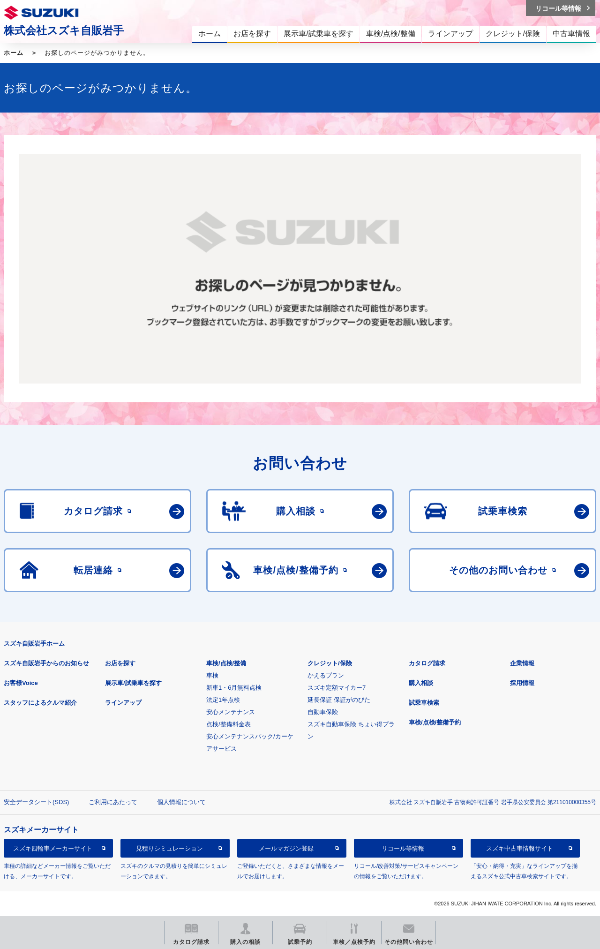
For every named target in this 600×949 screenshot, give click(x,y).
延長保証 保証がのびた (339, 699)
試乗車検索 (424, 702)
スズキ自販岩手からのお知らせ (46, 663)
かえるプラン (326, 675)
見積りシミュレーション (169, 848)
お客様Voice (21, 682)
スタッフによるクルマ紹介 (40, 702)
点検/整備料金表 (228, 724)
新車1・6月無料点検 (234, 687)
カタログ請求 (427, 663)
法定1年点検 (223, 699)
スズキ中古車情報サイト (519, 848)
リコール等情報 (403, 848)
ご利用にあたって (113, 802)
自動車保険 (323, 712)
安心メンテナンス (230, 712)
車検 (212, 675)
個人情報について (181, 802)
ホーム (13, 52)
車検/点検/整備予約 (435, 722)
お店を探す (120, 663)
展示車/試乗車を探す (133, 682)
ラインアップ (123, 702)
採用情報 (522, 682)
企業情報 (522, 663)
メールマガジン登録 (286, 848)
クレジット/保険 (330, 663)
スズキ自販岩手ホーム (34, 643)
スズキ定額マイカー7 (337, 687)
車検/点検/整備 (226, 663)
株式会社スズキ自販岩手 (64, 30)
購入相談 (421, 682)
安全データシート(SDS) (36, 802)
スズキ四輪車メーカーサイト (52, 848)
